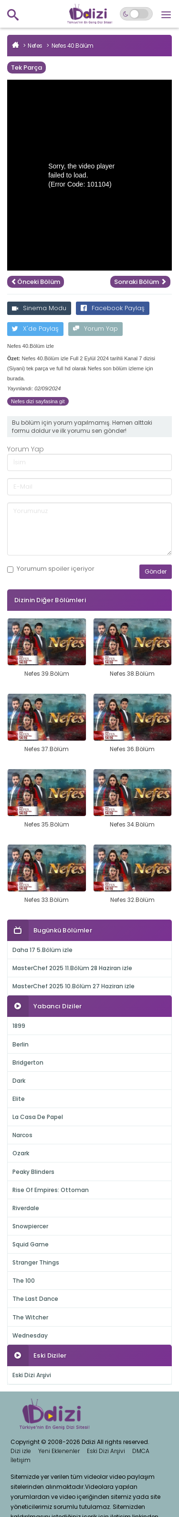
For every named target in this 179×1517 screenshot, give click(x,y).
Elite (18, 1099)
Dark (18, 1081)
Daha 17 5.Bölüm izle (42, 950)
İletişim (21, 1460)
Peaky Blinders (33, 1172)
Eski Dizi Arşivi (31, 1375)
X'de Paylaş (35, 328)
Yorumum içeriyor (51, 569)
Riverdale (25, 1208)
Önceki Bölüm (35, 281)
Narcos (22, 1135)
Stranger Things (35, 1262)
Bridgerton (27, 1062)
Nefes (35, 46)
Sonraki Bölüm (140, 281)
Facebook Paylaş (113, 308)
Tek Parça (26, 67)
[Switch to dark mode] (136, 14)
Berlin (20, 1044)
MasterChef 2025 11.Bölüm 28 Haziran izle (72, 968)
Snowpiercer (30, 1226)
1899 (18, 1026)
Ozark (20, 1153)
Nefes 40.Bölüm (73, 46)
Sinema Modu (39, 308)
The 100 (23, 1280)
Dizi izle (21, 1451)
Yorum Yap (95, 328)
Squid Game (30, 1244)
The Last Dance (35, 1299)
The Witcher (30, 1317)
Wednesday (30, 1335)
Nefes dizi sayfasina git (38, 401)
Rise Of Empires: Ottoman (50, 1190)
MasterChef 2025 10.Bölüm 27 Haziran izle (73, 986)
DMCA (140, 1451)
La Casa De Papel (37, 1117)
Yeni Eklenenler (59, 1451)
